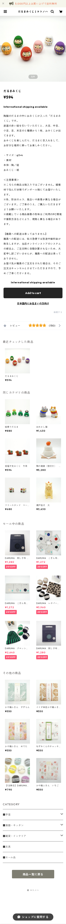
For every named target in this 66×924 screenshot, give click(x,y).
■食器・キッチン (13, 825)
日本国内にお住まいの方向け (33, 303)
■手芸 (7, 814)
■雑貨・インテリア (14, 836)
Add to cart (33, 293)
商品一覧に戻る (33, 874)
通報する (58, 312)
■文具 (7, 846)
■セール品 (9, 857)
